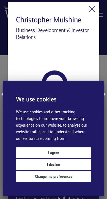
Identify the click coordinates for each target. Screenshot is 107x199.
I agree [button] (53, 152)
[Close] (92, 9)
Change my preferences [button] (53, 176)
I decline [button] (53, 164)
